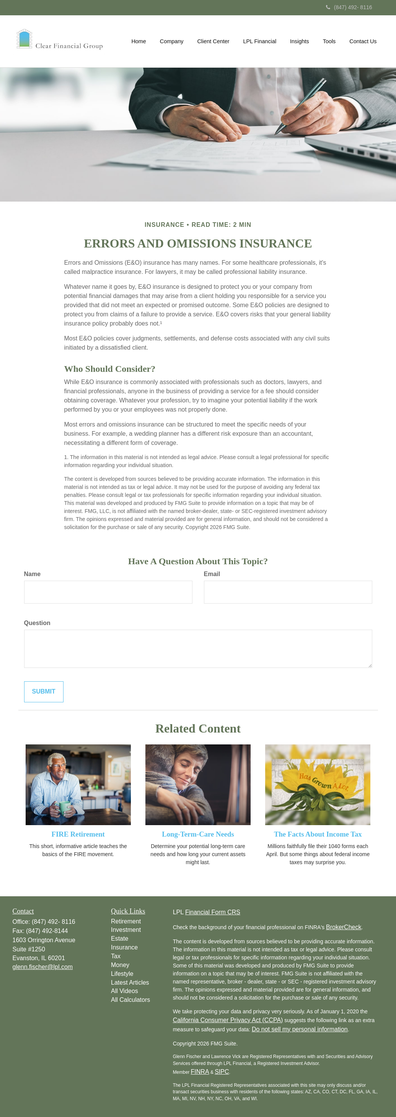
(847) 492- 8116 (349, 7)
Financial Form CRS (212, 912)
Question (37, 623)
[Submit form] (44, 691)
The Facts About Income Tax (318, 834)
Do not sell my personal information (300, 1029)
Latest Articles (130, 982)
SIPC (222, 1071)
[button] (172, 41)
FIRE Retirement (77, 834)
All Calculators (130, 1000)
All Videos (124, 991)
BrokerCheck (343, 927)
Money (120, 965)
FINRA (200, 1071)
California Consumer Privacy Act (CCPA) (228, 1020)
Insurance (124, 947)
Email (212, 574)
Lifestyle (122, 973)
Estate (119, 938)
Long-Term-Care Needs (198, 834)
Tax (116, 956)
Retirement (126, 921)
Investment (126, 929)
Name (32, 574)
